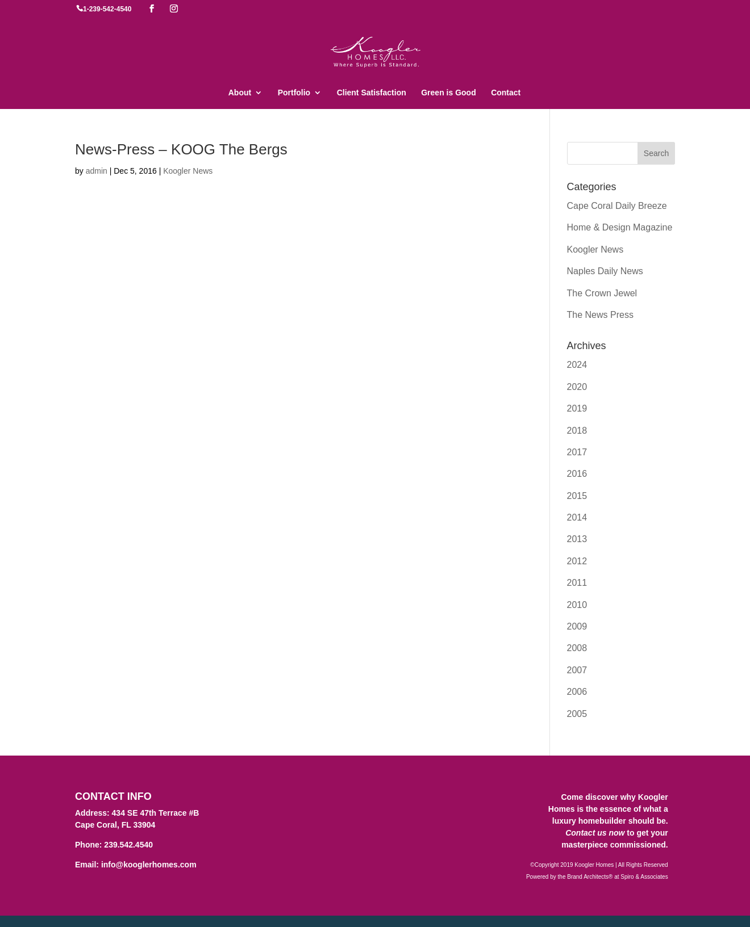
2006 (577, 692)
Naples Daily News (605, 271)
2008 (577, 648)
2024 (577, 365)
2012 (577, 561)
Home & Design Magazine (620, 227)
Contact (505, 93)
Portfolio (294, 93)
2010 (577, 605)
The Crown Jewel (602, 293)
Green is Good (448, 93)
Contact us (585, 832)
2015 (577, 496)
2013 (577, 539)
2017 (577, 452)
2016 (577, 474)
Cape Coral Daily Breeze (617, 206)
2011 (577, 583)
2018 (577, 430)
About (239, 93)
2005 (577, 714)
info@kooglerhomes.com (149, 864)
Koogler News (188, 170)
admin (96, 170)
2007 (577, 670)
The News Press (600, 315)
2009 (577, 626)
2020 (577, 387)
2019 (577, 408)
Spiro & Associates (644, 877)
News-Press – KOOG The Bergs (181, 149)
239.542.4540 (128, 844)
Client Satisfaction (371, 93)
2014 (577, 517)
